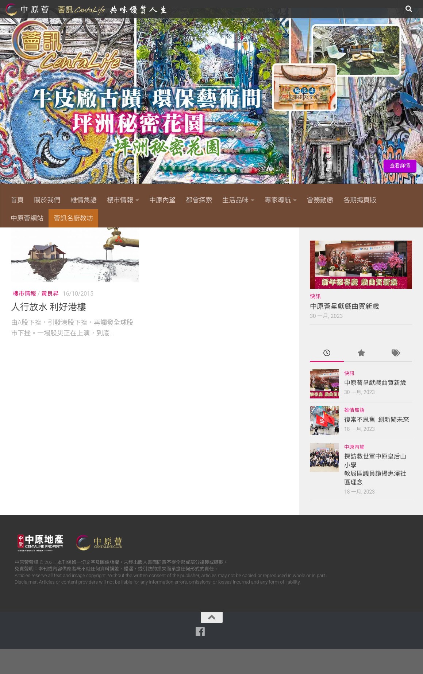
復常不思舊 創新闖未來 (376, 445)
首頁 (17, 200)
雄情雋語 (83, 200)
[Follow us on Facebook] (334, 238)
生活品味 (235, 200)
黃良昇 (50, 319)
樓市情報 (120, 200)
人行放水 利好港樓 (48, 332)
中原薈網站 (87, 9)
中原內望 (162, 200)
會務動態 (320, 200)
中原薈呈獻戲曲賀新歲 (344, 332)
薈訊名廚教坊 (73, 218)
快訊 (315, 322)
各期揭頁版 (359, 200)
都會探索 (199, 200)
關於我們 (47, 200)
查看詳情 (400, 166)
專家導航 (278, 200)
